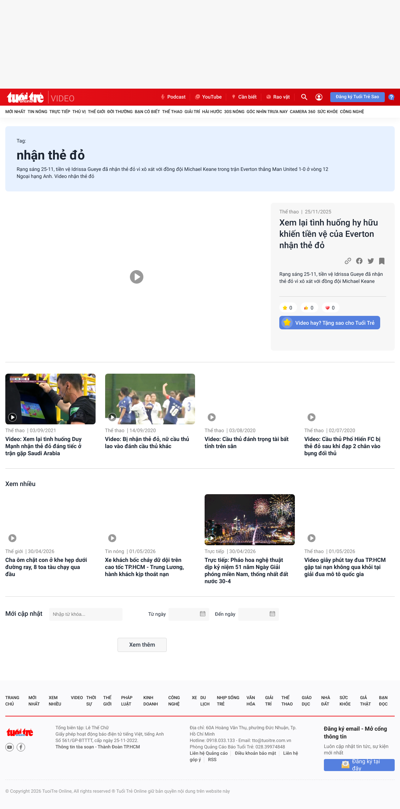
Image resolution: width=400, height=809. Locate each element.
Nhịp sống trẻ (228, 701)
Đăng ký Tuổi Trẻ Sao (357, 97)
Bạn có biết (147, 111)
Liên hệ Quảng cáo (209, 753)
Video (77, 697)
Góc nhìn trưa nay (267, 111)
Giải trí (192, 111)
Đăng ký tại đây (366, 765)
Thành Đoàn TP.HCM (119, 747)
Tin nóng (37, 111)
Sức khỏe (328, 111)
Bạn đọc (383, 701)
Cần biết (243, 97)
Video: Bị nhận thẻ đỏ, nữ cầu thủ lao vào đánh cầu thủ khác (147, 443)
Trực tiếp (60, 111)
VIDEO (63, 99)
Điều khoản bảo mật (255, 753)
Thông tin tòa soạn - (77, 747)
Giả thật (365, 701)
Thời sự (91, 701)
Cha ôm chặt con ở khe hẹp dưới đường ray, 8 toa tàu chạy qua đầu (46, 567)
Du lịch (205, 701)
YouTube (208, 97)
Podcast (173, 97)
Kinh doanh (150, 701)
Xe (194, 697)
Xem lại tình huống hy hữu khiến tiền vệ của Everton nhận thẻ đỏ (328, 234)
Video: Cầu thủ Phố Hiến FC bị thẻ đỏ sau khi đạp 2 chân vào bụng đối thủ (342, 446)
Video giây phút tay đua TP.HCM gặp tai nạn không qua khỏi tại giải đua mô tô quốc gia (345, 567)
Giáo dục (307, 701)
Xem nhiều (20, 484)
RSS (212, 760)
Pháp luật (126, 701)
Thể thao (172, 111)
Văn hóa (250, 701)
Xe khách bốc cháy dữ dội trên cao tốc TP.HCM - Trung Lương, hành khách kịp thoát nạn (144, 567)
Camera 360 (302, 111)
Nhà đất (325, 701)
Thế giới (96, 111)
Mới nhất (15, 111)
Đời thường (120, 111)
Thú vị (79, 111)
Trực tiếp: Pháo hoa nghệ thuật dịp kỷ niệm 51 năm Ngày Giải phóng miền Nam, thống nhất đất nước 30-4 (246, 571)
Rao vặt (277, 97)
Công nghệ (352, 111)
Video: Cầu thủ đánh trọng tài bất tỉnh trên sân (246, 443)
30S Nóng (234, 111)
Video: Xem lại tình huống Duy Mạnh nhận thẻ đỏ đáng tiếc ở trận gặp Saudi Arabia (43, 446)
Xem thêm (142, 644)
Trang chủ (12, 701)
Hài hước (212, 111)
